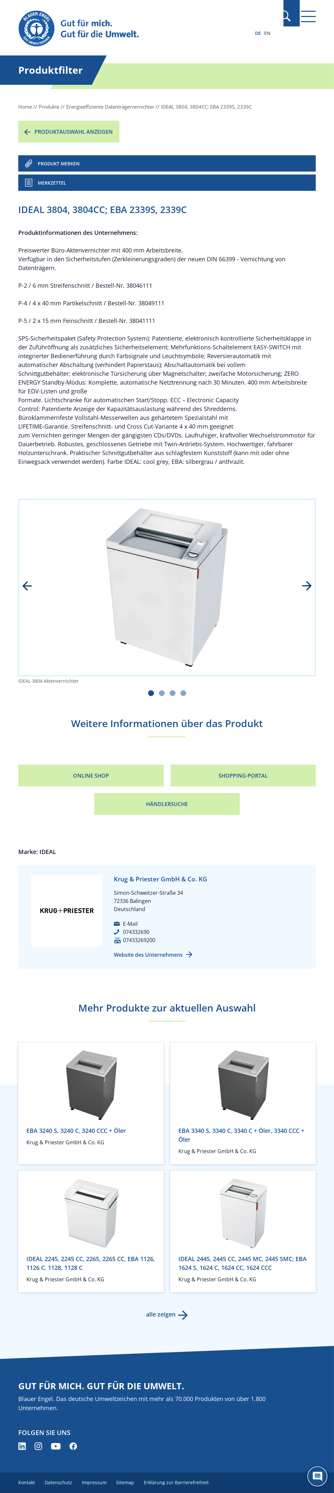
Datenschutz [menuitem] (59, 1482)
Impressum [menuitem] (95, 1482)
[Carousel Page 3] (172, 693)
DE (258, 33)
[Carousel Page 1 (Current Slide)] (151, 693)
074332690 (136, 932)
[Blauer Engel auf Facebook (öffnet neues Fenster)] (73, 1446)
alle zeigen (160, 1314)
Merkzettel (52, 183)
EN (267, 33)
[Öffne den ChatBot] (317, 1476)
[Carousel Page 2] (162, 693)
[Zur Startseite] (122, 28)
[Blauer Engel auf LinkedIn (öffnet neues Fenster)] (22, 1446)
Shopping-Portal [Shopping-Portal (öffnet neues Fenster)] (243, 775)
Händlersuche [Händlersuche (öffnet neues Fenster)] (167, 804)
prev (31, 586)
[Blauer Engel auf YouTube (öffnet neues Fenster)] (56, 1446)
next (302, 586)
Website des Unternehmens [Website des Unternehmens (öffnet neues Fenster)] (148, 954)
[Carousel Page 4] (183, 693)
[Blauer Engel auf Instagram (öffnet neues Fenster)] (38, 1446)
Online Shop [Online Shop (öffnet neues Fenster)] (91, 775)
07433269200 (139, 940)
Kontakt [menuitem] (26, 1482)
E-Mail (130, 923)
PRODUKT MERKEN (59, 163)
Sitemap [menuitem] (127, 1482)
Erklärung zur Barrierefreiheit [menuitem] (179, 1482)
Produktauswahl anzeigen (74, 131)
